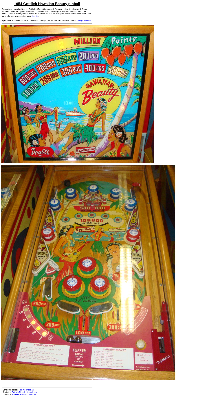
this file (35, 16)
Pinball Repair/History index (24, 394)
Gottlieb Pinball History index (24, 392)
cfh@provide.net (84, 20)
